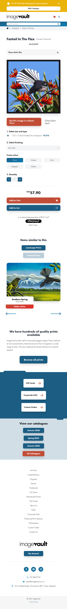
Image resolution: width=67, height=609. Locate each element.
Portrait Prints (33, 255)
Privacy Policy (33, 602)
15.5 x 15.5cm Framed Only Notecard (28, 135)
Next (56, 313)
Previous (11, 313)
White (33, 166)
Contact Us (33, 532)
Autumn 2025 (33, 446)
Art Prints (33, 470)
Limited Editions (33, 474)
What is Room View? (50, 121)
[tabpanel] (33, 285)
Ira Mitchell (33, 43)
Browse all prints (33, 359)
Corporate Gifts (33, 514)
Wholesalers (34, 523)
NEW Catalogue (33, 8)
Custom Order (33, 527)
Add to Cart (33, 200)
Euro (52, 160)
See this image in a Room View (21, 121)
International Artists (33, 496)
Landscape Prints (33, 247)
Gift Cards (33, 501)
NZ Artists (33, 492)
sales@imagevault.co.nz (33, 581)
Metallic (15, 166)
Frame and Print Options (33, 518)
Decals (33, 483)
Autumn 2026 (33, 430)
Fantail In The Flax (28, 28)
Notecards (15, 28)
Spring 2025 (33, 438)
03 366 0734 (33, 577)
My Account (33, 553)
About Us (33, 505)
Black (15, 160)
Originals (33, 479)
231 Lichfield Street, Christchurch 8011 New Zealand (33, 586)
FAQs (33, 510)
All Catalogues (33, 453)
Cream (33, 160)
